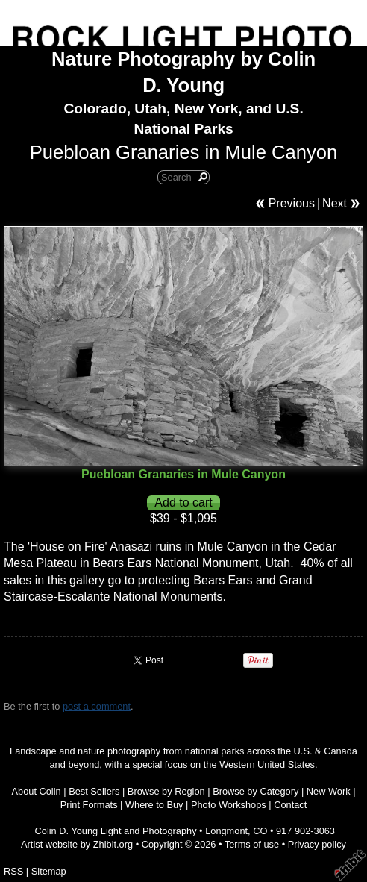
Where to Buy (154, 804)
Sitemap (48, 871)
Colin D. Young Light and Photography (116, 830)
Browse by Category (255, 791)
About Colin (36, 791)
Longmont (226, 830)
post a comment (97, 706)
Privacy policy (317, 844)
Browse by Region (166, 791)
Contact (290, 804)
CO (260, 830)
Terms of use (252, 844)
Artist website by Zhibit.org (77, 844)
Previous (292, 203)
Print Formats (89, 804)
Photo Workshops (228, 804)
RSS (13, 871)
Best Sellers (94, 791)
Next (334, 203)
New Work (329, 791)
